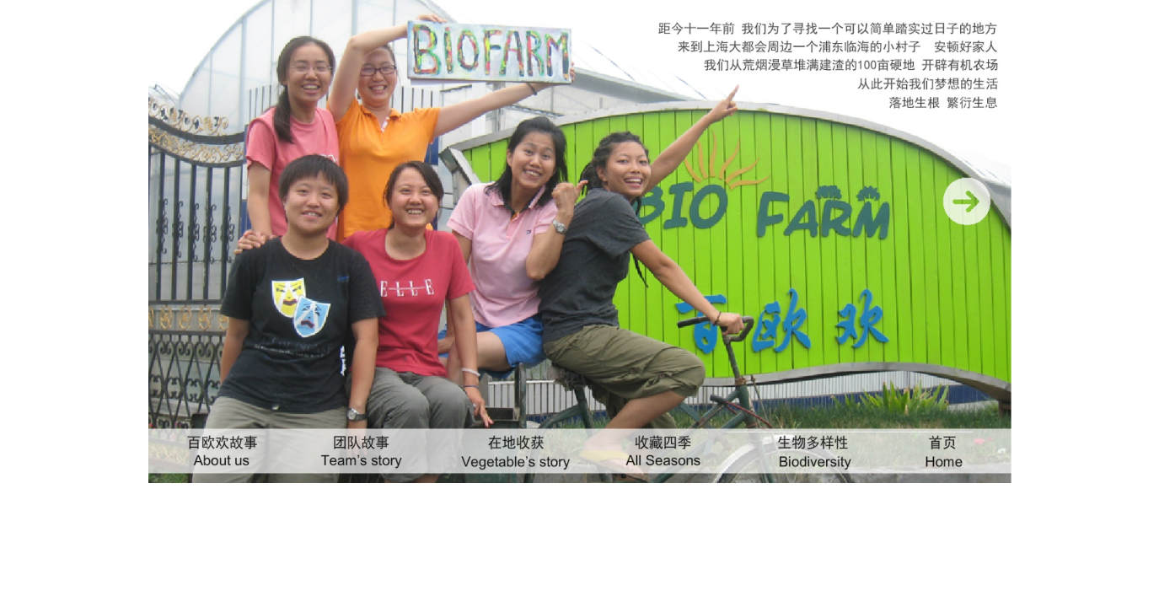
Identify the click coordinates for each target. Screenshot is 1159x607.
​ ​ (966, 214)
